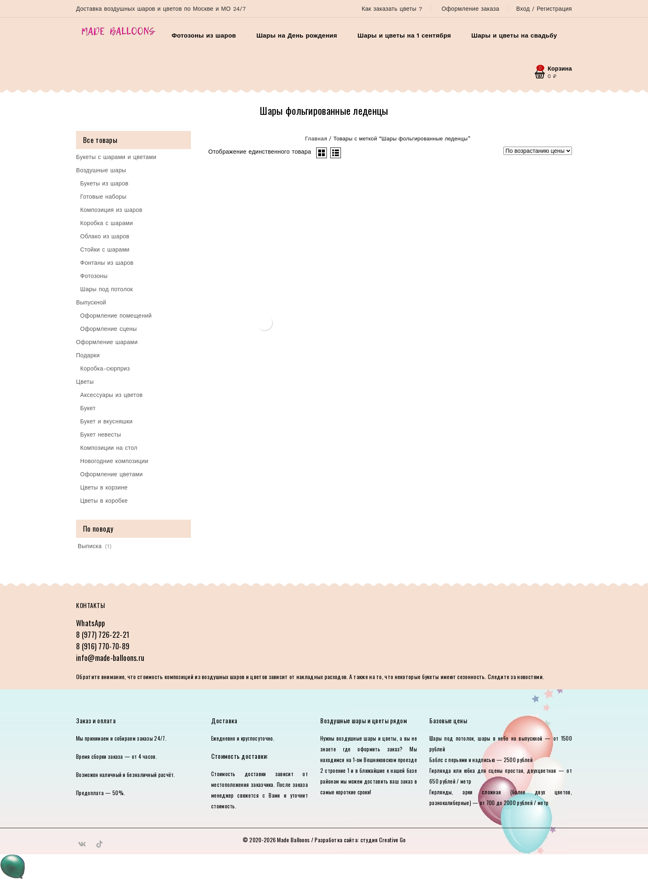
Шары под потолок (106, 289)
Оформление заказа (470, 8)
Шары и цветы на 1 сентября (404, 35)
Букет (87, 408)
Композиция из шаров (111, 210)
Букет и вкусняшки (106, 421)
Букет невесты (100, 434)
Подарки (88, 355)
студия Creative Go (382, 839)
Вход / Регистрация (544, 8)
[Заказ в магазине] (537, 151)
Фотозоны (93, 276)
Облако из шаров (104, 236)
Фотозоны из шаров (204, 35)
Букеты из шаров (104, 183)
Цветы (85, 381)
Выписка (90, 546)
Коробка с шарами (106, 223)
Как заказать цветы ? (392, 8)
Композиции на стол (109, 447)
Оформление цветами (111, 474)
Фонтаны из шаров (106, 262)
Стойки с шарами (104, 249)
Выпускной (91, 302)
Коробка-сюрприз (105, 368)
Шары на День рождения (296, 35)
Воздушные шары (101, 170)
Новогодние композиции (114, 461)
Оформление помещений (116, 315)
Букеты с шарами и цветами (116, 157)
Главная (316, 138)
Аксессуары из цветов (111, 395)
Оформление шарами (107, 342)
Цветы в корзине (104, 487)
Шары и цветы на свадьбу (514, 35)
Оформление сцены (108, 328)
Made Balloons (293, 839)
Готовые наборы (103, 196)
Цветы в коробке (104, 500)
